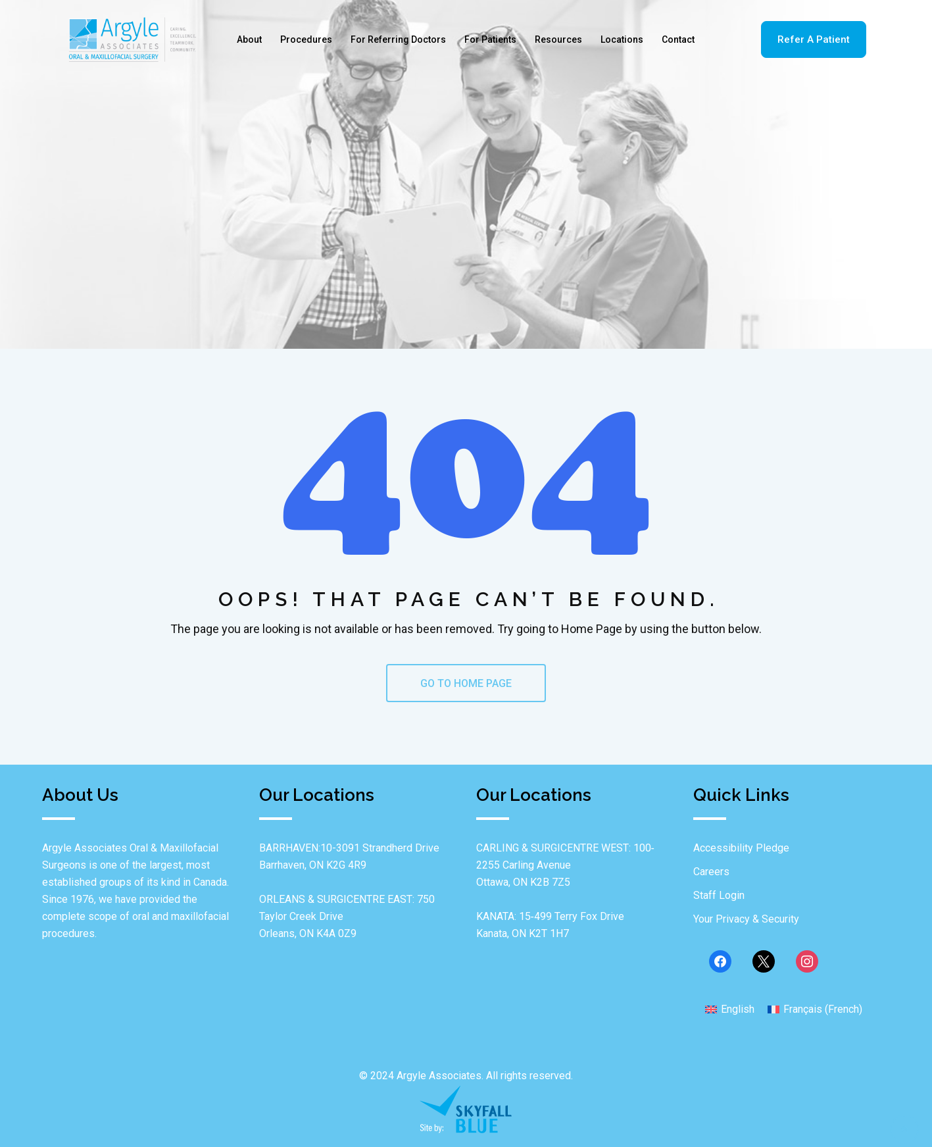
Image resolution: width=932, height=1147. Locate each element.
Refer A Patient (813, 39)
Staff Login (719, 895)
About (249, 39)
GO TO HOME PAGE (466, 683)
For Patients (490, 39)
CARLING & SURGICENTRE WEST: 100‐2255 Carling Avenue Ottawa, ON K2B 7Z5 (565, 865)
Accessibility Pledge (741, 848)
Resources (558, 39)
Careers (711, 871)
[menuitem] (730, 1009)
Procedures (306, 39)
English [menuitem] (737, 1009)
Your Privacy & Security (746, 919)
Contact (678, 39)
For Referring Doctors (398, 39)
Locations (622, 39)
